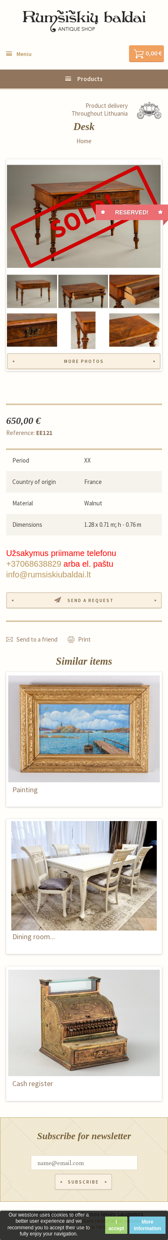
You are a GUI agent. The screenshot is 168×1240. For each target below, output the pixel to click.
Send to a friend (37, 639)
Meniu (24, 54)
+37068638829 (33, 563)
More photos (84, 361)
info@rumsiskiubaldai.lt (48, 574)
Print (84, 639)
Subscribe (83, 1182)
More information (147, 1225)
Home (84, 141)
